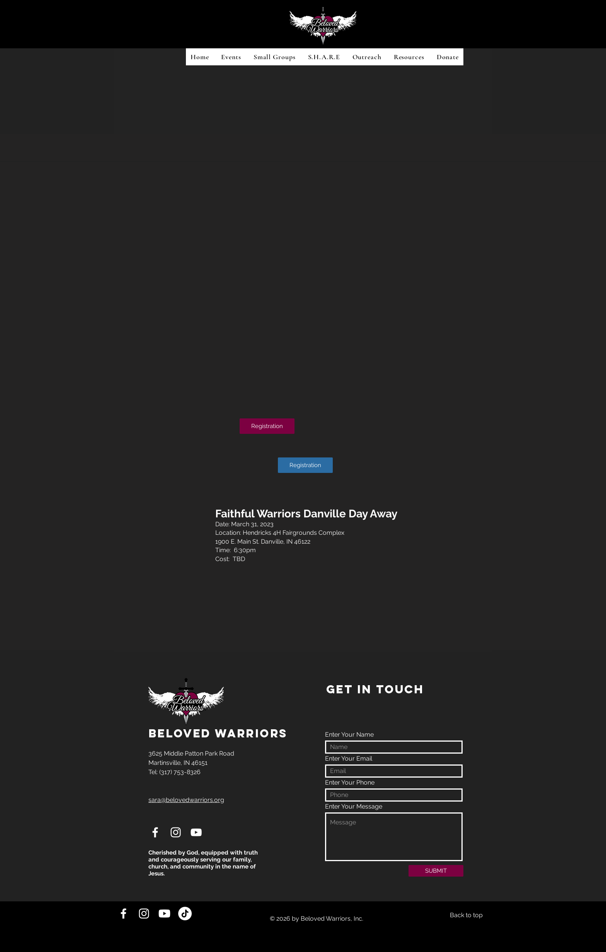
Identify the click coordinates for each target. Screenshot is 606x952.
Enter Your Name (349, 735)
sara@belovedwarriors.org (186, 800)
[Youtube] (164, 913)
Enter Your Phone (349, 783)
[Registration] (267, 426)
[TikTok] (185, 913)
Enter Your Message (353, 807)
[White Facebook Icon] (155, 832)
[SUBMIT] (436, 871)
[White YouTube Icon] (196, 832)
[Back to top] (466, 915)
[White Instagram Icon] (175, 832)
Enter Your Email (348, 759)
